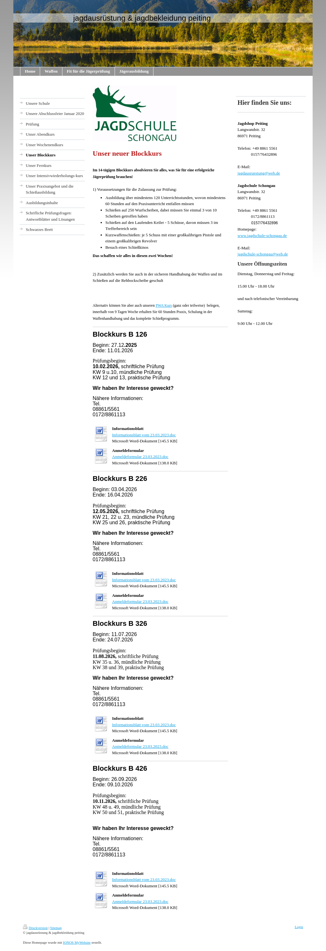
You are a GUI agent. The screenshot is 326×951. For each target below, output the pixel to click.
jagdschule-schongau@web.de (262, 254)
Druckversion (35, 928)
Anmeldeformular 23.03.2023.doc (140, 456)
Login (299, 927)
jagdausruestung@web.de (258, 173)
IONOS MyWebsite (77, 942)
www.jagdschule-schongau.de (262, 235)
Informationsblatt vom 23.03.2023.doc (144, 435)
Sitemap (56, 928)
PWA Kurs (164, 305)
